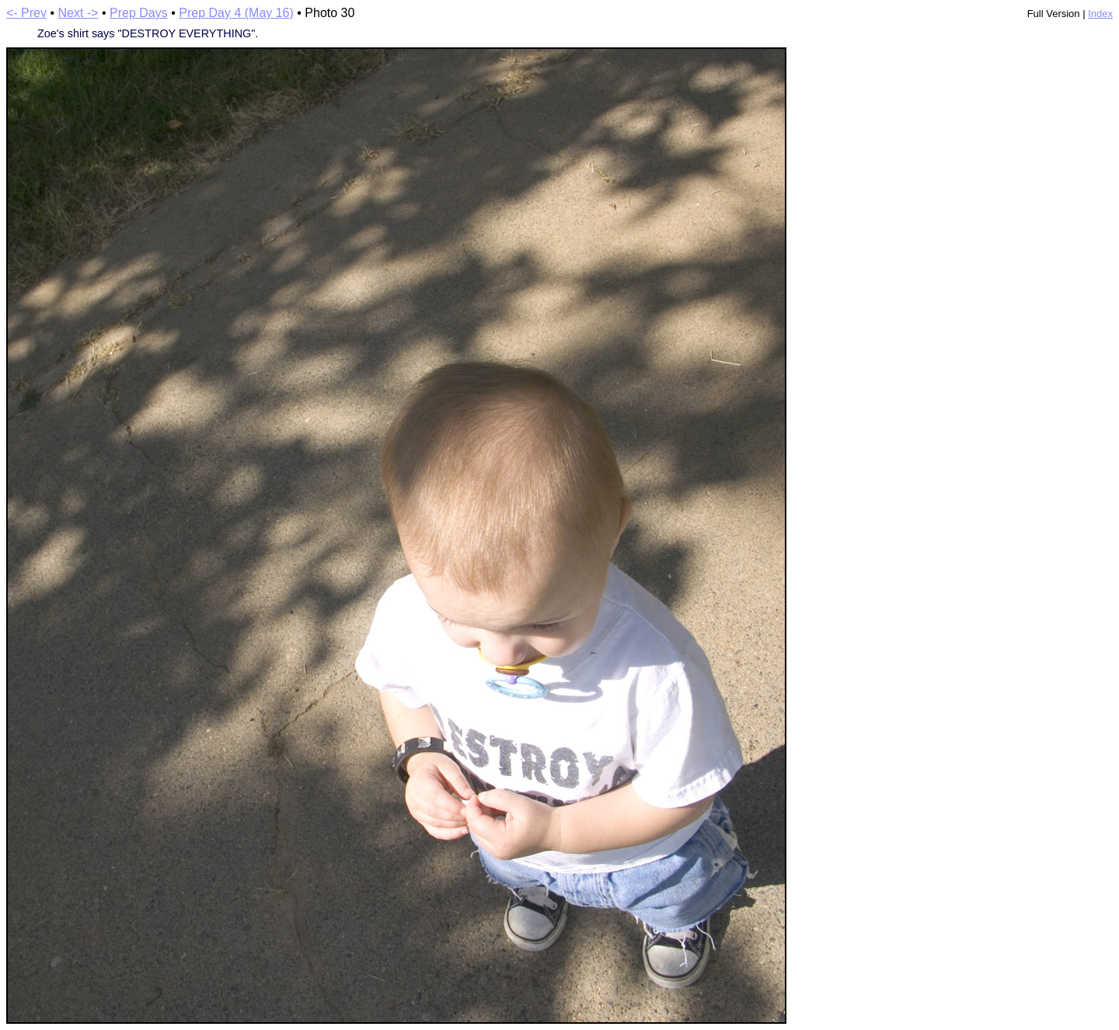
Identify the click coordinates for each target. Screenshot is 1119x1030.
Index (1100, 13)
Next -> (78, 12)
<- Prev (26, 12)
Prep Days (139, 12)
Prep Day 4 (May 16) (236, 12)
